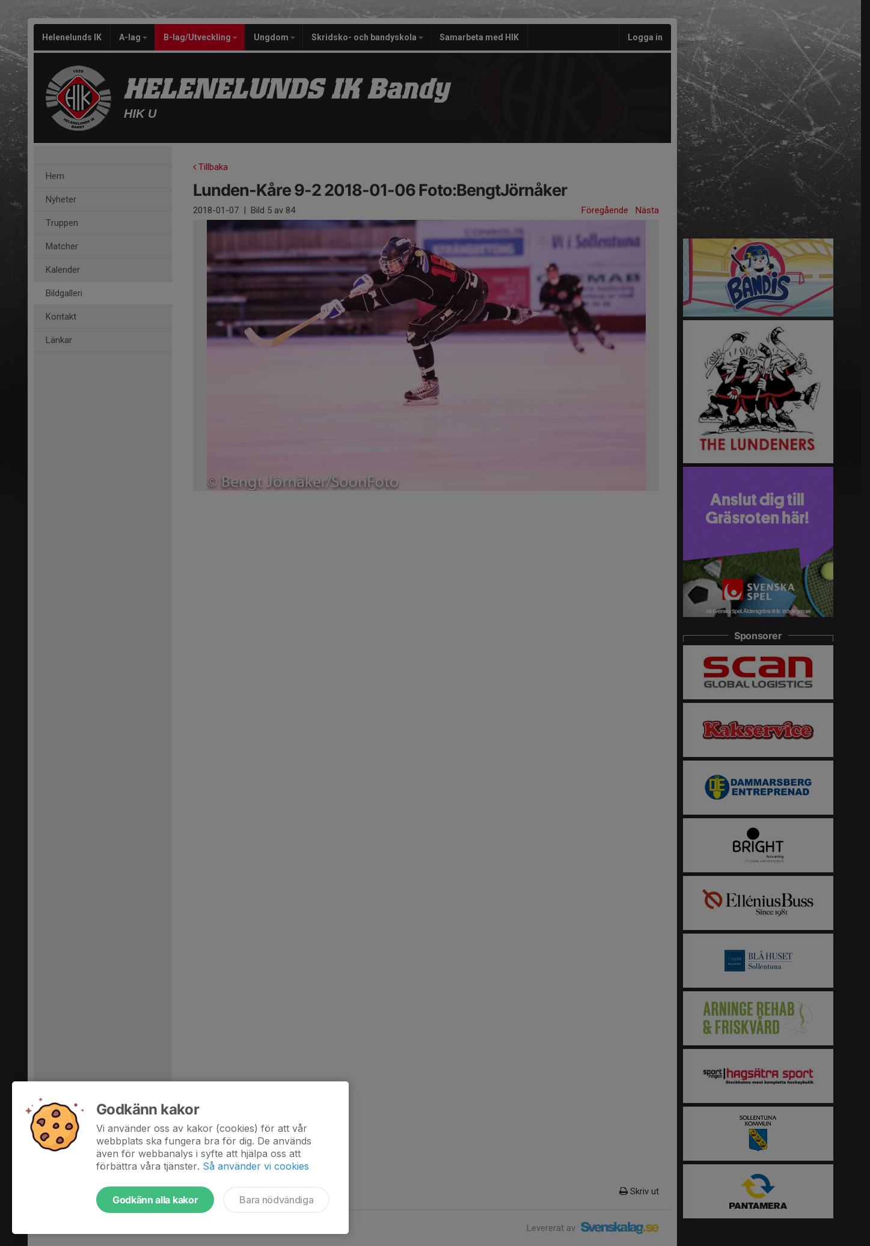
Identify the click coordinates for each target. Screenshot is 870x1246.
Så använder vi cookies (256, 1166)
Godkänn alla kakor (155, 1200)
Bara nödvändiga (276, 1200)
